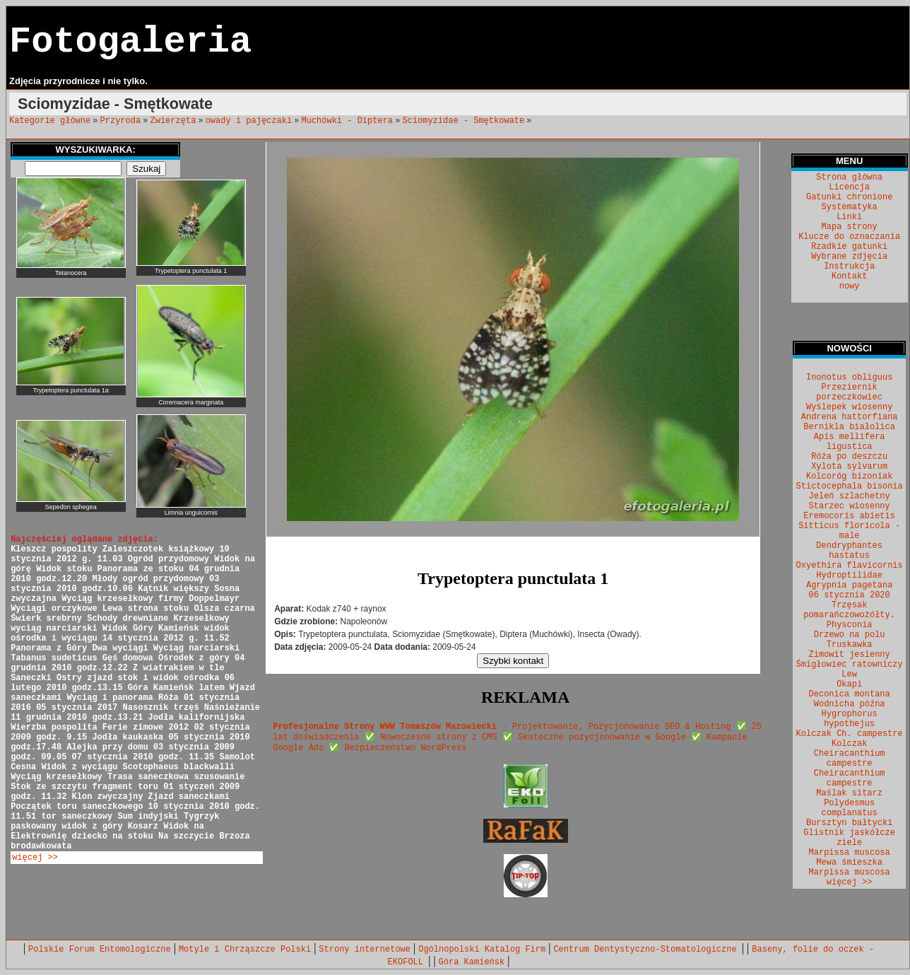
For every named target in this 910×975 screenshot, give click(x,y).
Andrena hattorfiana (849, 417)
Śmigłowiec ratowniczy (849, 665)
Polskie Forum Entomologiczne (99, 949)
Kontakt (849, 276)
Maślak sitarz (849, 793)
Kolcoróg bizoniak (849, 476)
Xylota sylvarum (849, 467)
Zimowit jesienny (849, 655)
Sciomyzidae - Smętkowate (463, 121)
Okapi (849, 684)
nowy (849, 286)
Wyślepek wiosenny (849, 407)
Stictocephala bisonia (849, 486)
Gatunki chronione (849, 197)
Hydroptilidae (849, 575)
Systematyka (850, 207)
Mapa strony (850, 227)
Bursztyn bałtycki (849, 823)
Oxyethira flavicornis (849, 566)
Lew (849, 674)
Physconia (850, 625)
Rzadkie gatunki (849, 247)
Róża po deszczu (849, 457)
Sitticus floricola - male (849, 531)
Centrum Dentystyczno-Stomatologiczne (647, 949)
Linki (849, 217)
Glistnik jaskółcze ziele (849, 838)
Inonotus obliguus (849, 378)
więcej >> (35, 858)
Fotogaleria (130, 42)
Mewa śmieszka (849, 863)
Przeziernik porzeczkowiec (849, 392)
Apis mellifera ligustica (849, 442)
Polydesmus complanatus (850, 808)
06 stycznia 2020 (849, 595)
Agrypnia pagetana (849, 585)
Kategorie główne (49, 121)
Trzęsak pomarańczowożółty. (849, 610)
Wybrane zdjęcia (849, 257)
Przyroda (120, 121)
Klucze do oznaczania (849, 237)
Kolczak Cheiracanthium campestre (849, 754)
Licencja (849, 187)
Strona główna (849, 177)
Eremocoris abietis (849, 516)
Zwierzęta (173, 121)
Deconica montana (849, 694)
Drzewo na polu (849, 635)
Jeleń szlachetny (849, 496)
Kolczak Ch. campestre (849, 734)
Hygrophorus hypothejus (850, 719)
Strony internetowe (364, 949)
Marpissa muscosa (849, 853)
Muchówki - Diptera (347, 121)
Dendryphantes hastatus (849, 551)
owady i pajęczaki (249, 121)
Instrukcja (849, 267)
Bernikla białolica (849, 427)
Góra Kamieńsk (472, 962)
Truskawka (850, 645)
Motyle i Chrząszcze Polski (245, 949)
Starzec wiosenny (849, 506)
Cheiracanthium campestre (849, 778)
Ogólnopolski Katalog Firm (481, 949)
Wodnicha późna (849, 704)
